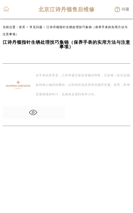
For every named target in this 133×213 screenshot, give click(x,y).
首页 (22, 27)
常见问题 (36, 27)
